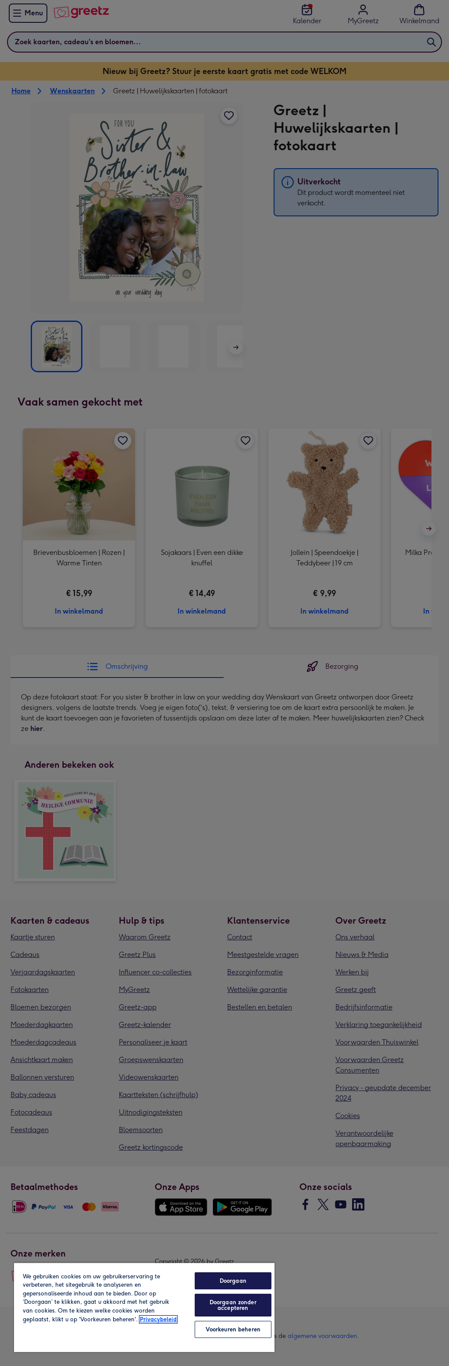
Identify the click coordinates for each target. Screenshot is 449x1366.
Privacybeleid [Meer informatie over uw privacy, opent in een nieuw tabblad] (158, 1319)
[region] (144, 1307)
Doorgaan (233, 1281)
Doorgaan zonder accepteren (233, 1305)
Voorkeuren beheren (233, 1329)
